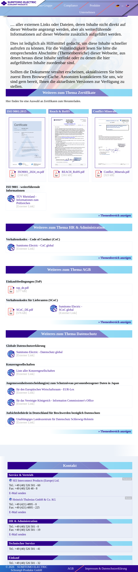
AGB (71, 568)
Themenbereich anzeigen (115, 215)
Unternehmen (87, 12)
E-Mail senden (17, 493)
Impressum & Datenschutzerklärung (106, 568)
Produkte (95, 5)
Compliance (71, 5)
